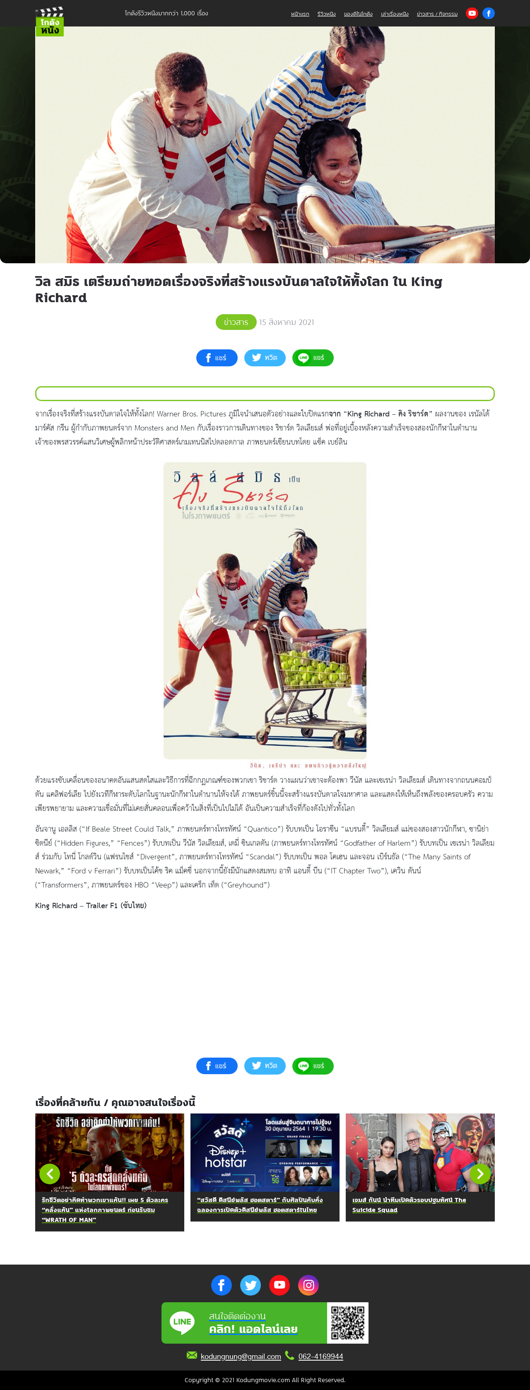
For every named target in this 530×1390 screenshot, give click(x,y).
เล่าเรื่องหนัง (395, 13)
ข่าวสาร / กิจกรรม (437, 13)
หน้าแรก (300, 13)
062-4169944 (321, 1356)
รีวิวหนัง (327, 13)
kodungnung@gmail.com (241, 1356)
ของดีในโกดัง (358, 13)
